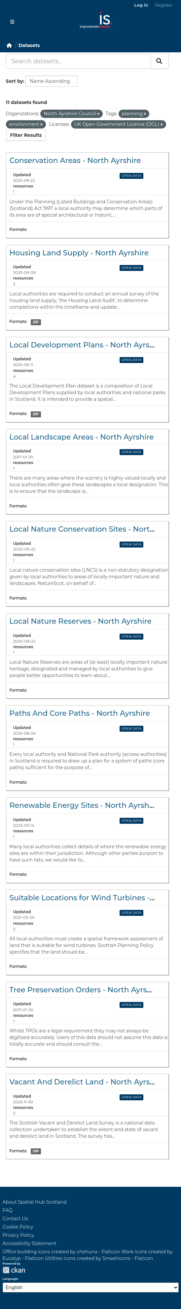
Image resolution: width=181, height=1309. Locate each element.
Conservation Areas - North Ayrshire (75, 160)
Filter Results (26, 135)
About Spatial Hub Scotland (35, 1202)
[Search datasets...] (78, 61)
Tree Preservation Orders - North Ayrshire (85, 989)
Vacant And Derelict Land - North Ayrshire (87, 1081)
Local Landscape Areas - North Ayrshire (82, 437)
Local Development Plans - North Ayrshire (87, 344)
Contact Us (15, 1219)
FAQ (8, 1210)
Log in (141, 5)
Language (10, 1279)
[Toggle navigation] (12, 21)
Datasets (29, 45)
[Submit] (160, 61)
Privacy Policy (18, 1235)
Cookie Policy (18, 1227)
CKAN (14, 1270)
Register (164, 5)
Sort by (14, 81)
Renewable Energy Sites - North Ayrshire (84, 805)
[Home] (9, 45)
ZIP (36, 322)
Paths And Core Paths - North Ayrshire (80, 713)
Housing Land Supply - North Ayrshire (79, 252)
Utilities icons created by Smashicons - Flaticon (99, 1258)
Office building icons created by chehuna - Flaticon (61, 1252)
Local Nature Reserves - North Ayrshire (81, 621)
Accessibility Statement (29, 1243)
